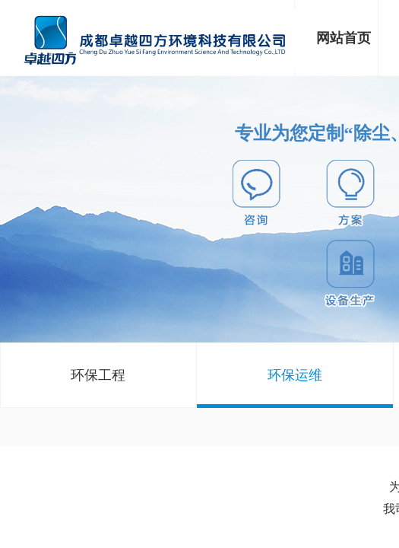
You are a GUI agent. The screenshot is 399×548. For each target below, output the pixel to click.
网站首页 (343, 38)
